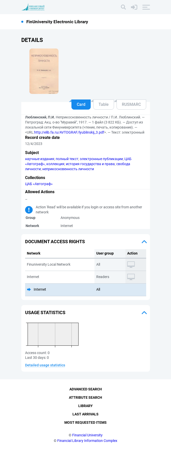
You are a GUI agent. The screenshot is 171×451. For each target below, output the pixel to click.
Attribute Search (85, 397)
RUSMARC (131, 104)
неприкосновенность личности (68, 169)
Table (104, 104)
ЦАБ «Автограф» (39, 184)
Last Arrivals (85, 414)
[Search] (123, 7)
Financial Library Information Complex (87, 441)
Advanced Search (85, 389)
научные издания (39, 159)
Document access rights (55, 241)
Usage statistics (45, 312)
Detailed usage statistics (45, 365)
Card (81, 104)
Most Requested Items (85, 422)
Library (85, 406)
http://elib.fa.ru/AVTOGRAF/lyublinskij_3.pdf (69, 132)
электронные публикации (101, 159)
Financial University (87, 435)
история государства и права (90, 164)
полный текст (67, 159)
